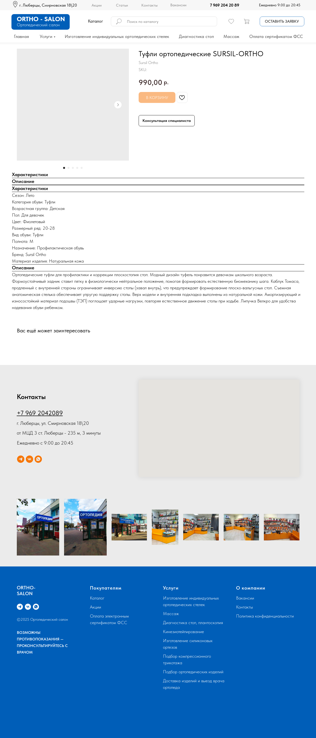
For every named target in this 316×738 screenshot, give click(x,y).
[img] (205, 5)
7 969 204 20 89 (224, 5)
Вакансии (178, 5)
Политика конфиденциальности (265, 616)
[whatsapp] (38, 459)
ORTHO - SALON (41, 19)
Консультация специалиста (167, 120)
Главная (21, 36)
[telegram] (20, 459)
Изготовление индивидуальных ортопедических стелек (117, 36)
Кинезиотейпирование (183, 631)
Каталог (97, 598)
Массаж (231, 36)
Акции (97, 5)
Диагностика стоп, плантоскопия (193, 622)
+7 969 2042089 (40, 413)
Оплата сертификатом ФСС (276, 36)
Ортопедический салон (38, 24)
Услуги (46, 36)
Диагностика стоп (196, 36)
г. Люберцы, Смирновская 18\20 (48, 5)
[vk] (29, 459)
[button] (282, 21)
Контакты (149, 5)
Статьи (122, 5)
